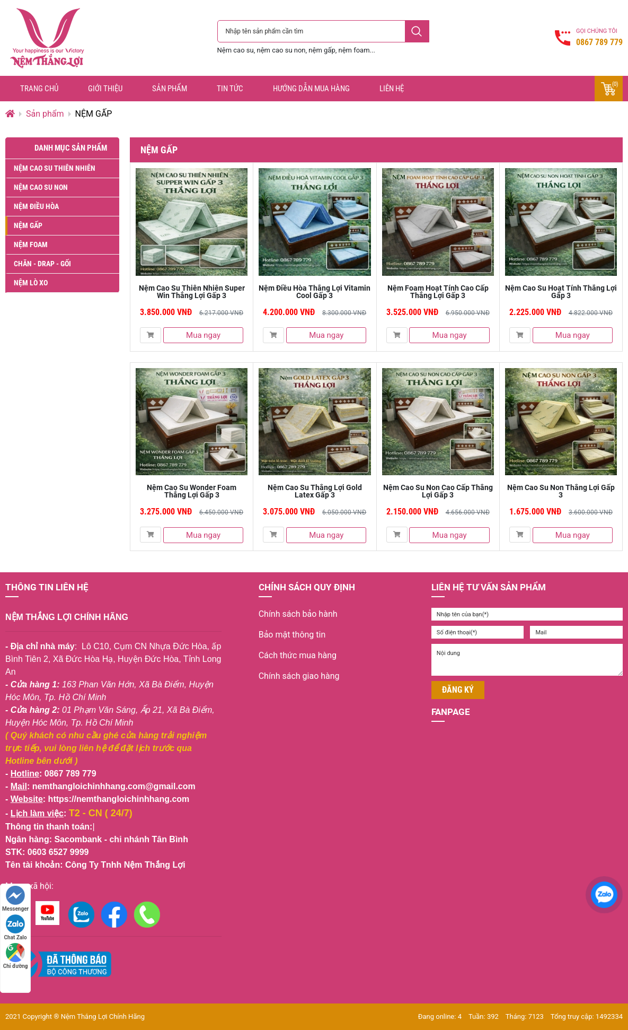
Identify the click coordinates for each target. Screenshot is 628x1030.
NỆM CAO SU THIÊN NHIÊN (54, 168)
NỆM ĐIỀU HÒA (36, 206)
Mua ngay (203, 335)
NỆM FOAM (31, 244)
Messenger (15, 899)
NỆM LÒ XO (31, 282)
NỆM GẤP (28, 225)
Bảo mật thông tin (292, 635)
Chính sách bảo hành (298, 614)
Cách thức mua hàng (298, 655)
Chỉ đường (15, 956)
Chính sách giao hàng (299, 676)
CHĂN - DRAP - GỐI (42, 263)
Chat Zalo (15, 927)
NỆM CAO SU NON (41, 187)
